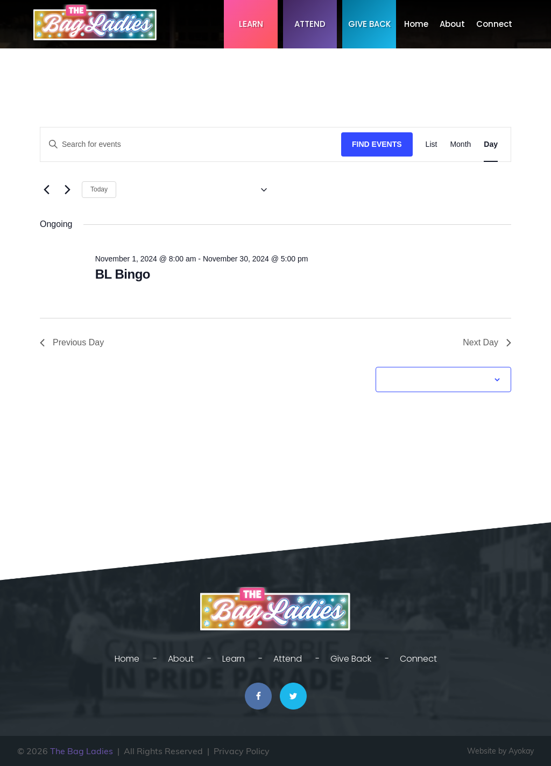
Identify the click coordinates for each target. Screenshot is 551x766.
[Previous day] (46, 189)
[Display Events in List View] (431, 144)
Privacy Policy (242, 751)
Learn (251, 24)
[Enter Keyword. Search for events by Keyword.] (190, 144)
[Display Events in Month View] (460, 144)
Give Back (369, 24)
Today (99, 189)
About (452, 24)
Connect (494, 24)
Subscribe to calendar (437, 379)
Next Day (487, 342)
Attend (310, 24)
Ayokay (521, 751)
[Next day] (67, 189)
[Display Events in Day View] (491, 144)
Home (416, 24)
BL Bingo (122, 274)
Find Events (377, 144)
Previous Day (72, 342)
